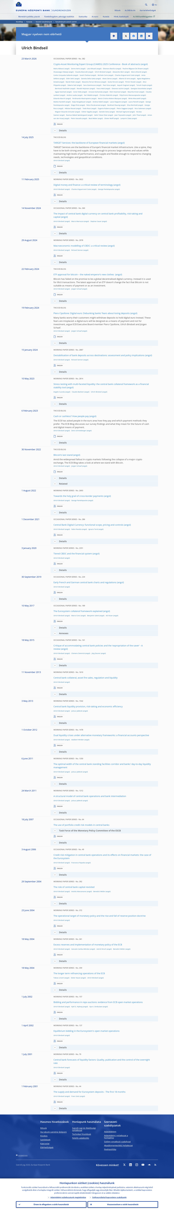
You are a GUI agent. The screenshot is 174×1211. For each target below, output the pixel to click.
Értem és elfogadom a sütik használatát (51, 1204)
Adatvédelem (110, 1131)
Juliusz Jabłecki (76, 711)
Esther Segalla (87, 112)
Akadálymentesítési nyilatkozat (118, 1145)
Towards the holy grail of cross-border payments (78, 496)
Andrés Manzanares (78, 891)
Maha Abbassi (58, 69)
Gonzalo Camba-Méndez (80, 949)
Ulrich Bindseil (100, 72)
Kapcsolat (44, 1143)
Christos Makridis (106, 95)
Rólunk (117, 10)
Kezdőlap (19, 22)
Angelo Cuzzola (59, 392)
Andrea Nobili (98, 102)
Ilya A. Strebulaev (95, 1007)
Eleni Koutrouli (115, 92)
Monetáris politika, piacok (29, 16)
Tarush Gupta (141, 85)
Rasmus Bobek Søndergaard (76, 115)
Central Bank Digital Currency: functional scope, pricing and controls (88, 524)
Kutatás (106, 16)
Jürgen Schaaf (76, 289)
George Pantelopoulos (106, 189)
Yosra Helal (100, 88)
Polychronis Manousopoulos (130, 95)
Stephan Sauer (95, 221)
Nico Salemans (140, 108)
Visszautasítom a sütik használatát (122, 1204)
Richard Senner (77, 250)
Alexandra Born (118, 72)
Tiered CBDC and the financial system (72, 553)
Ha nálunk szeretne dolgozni (53, 1132)
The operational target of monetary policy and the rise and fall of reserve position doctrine (99, 915)
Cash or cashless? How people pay (71, 416)
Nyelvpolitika (110, 1149)
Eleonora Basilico (109, 69)
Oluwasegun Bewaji (60, 72)
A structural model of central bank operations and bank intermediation (89, 796)
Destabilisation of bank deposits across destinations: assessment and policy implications (98, 355)
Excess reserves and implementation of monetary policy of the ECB (87, 944)
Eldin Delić (70, 78)
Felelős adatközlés (80, 1138)
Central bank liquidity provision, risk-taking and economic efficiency (88, 706)
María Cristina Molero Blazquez (109, 98)
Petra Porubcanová (93, 105)
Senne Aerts (75, 69)
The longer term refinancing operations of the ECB (79, 973)
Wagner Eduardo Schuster (65, 112)
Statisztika (83, 16)
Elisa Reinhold (132, 105)
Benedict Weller (99, 891)
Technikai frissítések (81, 1134)
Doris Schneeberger (78, 431)
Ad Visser (109, 616)
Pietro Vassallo (76, 118)
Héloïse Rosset (70, 108)
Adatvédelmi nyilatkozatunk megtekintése (68, 1197)
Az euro (95, 16)
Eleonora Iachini (118, 88)
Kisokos (43, 1136)
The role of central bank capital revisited (73, 887)
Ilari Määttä (88, 95)
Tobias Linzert (58, 978)
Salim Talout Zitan (101, 115)
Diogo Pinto (75, 105)
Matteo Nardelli (59, 102)
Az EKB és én (130, 10)
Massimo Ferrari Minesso (91, 82)
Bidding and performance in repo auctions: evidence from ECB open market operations (98, 1002)
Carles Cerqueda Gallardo (63, 75)
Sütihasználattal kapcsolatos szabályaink (109, 1197)
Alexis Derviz (107, 78)
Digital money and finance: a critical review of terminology (83, 184)
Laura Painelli (134, 102)
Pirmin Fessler (130, 82)
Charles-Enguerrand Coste (124, 75)
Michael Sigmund (122, 112)
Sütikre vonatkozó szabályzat (117, 1141)
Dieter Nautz (75, 978)
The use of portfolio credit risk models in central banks (81, 824)
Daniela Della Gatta (88, 78)
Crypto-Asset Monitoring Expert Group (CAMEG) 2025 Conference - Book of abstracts (96, 64)
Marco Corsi (75, 616)
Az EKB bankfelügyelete (144, 16)
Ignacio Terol (93, 529)
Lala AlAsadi (91, 69)
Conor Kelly (77, 92)
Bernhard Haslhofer (62, 88)
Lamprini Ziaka (125, 118)
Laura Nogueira (116, 102)
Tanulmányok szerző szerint (66, 22)
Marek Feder (70, 82)
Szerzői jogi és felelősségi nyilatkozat (84, 1129)
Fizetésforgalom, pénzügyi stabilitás (59, 16)
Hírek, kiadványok (121, 16)
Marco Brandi (136, 72)
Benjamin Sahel (93, 616)
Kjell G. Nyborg (76, 1007)
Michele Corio (103, 75)
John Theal (137, 115)
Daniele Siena (104, 112)
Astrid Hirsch (101, 949)
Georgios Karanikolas (138, 88)
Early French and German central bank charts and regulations (84, 582)
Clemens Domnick (78, 653)
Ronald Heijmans (83, 88)
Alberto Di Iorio (124, 78)
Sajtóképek (45, 1139)
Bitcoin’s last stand (63, 454)
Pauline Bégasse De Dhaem (133, 69)
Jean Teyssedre (120, 115)
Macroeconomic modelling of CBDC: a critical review (80, 245)
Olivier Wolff (108, 118)
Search (146, 5)
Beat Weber (93, 118)
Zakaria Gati (71, 85)
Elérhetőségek (46, 1147)
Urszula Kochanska (96, 92)
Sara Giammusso (89, 85)
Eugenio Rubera (104, 108)
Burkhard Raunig (113, 105)
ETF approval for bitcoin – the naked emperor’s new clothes (84, 274)
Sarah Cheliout (85, 75)
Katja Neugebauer (79, 102)
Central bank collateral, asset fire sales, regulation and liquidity (85, 677)
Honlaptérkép (23, 1155)
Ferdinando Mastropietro (81, 98)
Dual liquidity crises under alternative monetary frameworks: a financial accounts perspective (101, 735)
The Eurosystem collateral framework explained (77, 611)
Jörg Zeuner (96, 653)
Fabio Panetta (76, 529)
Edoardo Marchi (59, 98)
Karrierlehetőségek (148, 10)
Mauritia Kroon (133, 92)
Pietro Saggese (122, 108)
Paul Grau (106, 85)
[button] (150, 5)
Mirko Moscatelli (134, 98)
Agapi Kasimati (60, 92)
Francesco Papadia (78, 863)
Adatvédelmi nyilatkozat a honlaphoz (116, 1136)
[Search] (133, 4)
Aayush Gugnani (123, 85)
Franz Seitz (75, 1096)
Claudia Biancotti (81, 72)
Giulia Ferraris (113, 82)
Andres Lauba (72, 95)
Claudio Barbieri (78, 392)
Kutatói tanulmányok (44, 22)
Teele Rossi (87, 108)
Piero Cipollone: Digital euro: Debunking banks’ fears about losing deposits (91, 313)
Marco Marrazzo (77, 221)
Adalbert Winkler (77, 740)
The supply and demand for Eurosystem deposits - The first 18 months (89, 1091)
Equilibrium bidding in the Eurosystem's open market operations (86, 1030)
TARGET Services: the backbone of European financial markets (85, 142)
